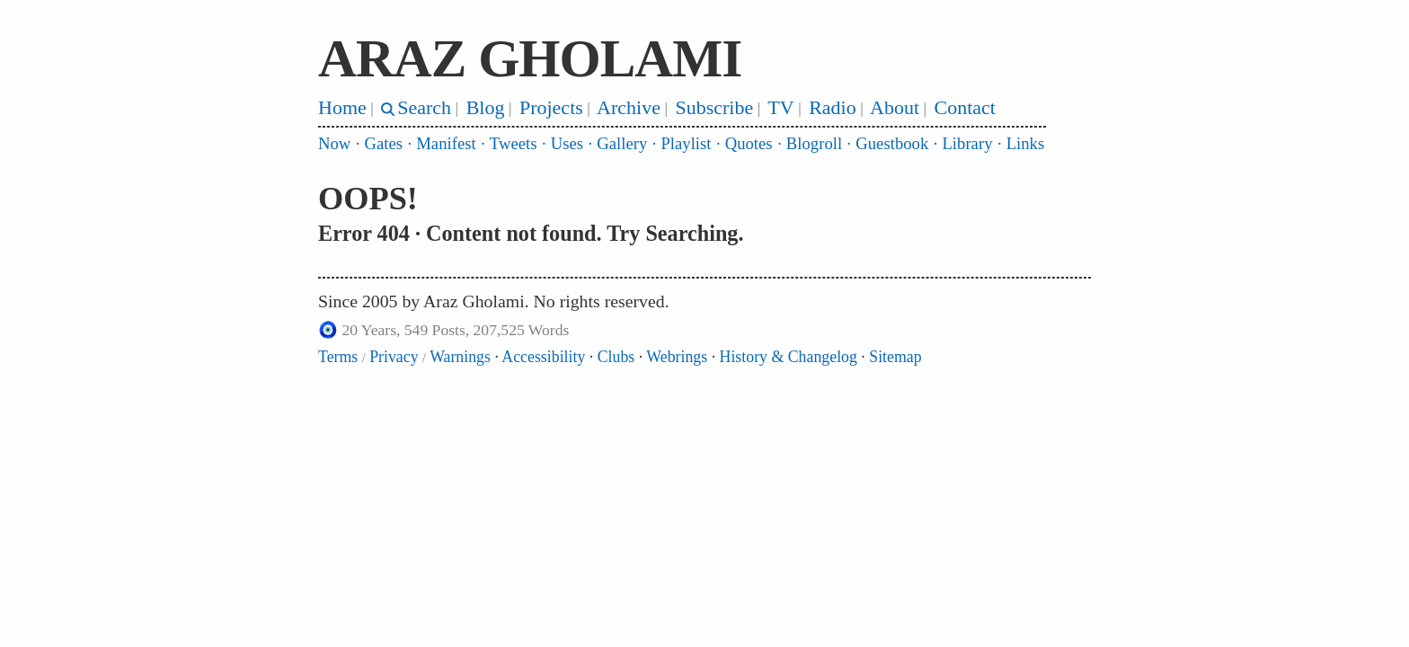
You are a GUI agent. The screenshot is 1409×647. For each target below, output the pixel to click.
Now (334, 143)
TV (780, 107)
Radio (832, 107)
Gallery (622, 143)
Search (424, 107)
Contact (965, 107)
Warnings (460, 357)
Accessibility (543, 357)
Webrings (676, 357)
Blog (485, 107)
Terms (338, 357)
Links (1025, 143)
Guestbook (891, 143)
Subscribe (714, 107)
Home (342, 107)
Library (967, 143)
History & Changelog (788, 357)
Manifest (445, 143)
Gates (384, 143)
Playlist (685, 143)
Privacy (393, 357)
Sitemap (895, 357)
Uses (567, 143)
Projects (551, 107)
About (894, 107)
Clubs (616, 357)
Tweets (513, 143)
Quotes (749, 143)
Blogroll (814, 143)
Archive (628, 107)
